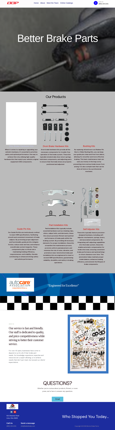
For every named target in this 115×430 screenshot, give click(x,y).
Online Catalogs (66, 3)
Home (36, 3)
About (42, 3)
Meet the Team (52, 3)
